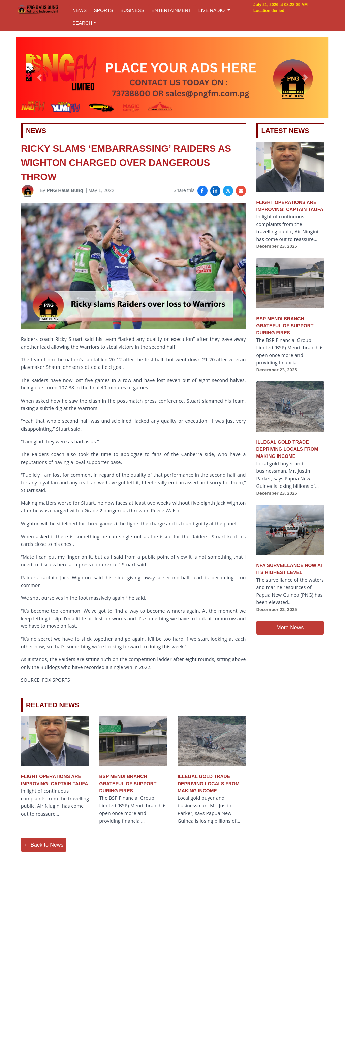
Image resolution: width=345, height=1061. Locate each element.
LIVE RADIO (212, 10)
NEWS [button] (79, 10)
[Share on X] (228, 191)
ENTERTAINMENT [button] (171, 10)
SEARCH (82, 23)
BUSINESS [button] (132, 10)
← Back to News (43, 845)
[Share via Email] (241, 191)
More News (290, 627)
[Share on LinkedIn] (215, 191)
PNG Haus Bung (64, 190)
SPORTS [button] (103, 10)
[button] (39, 77)
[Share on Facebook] (202, 191)
